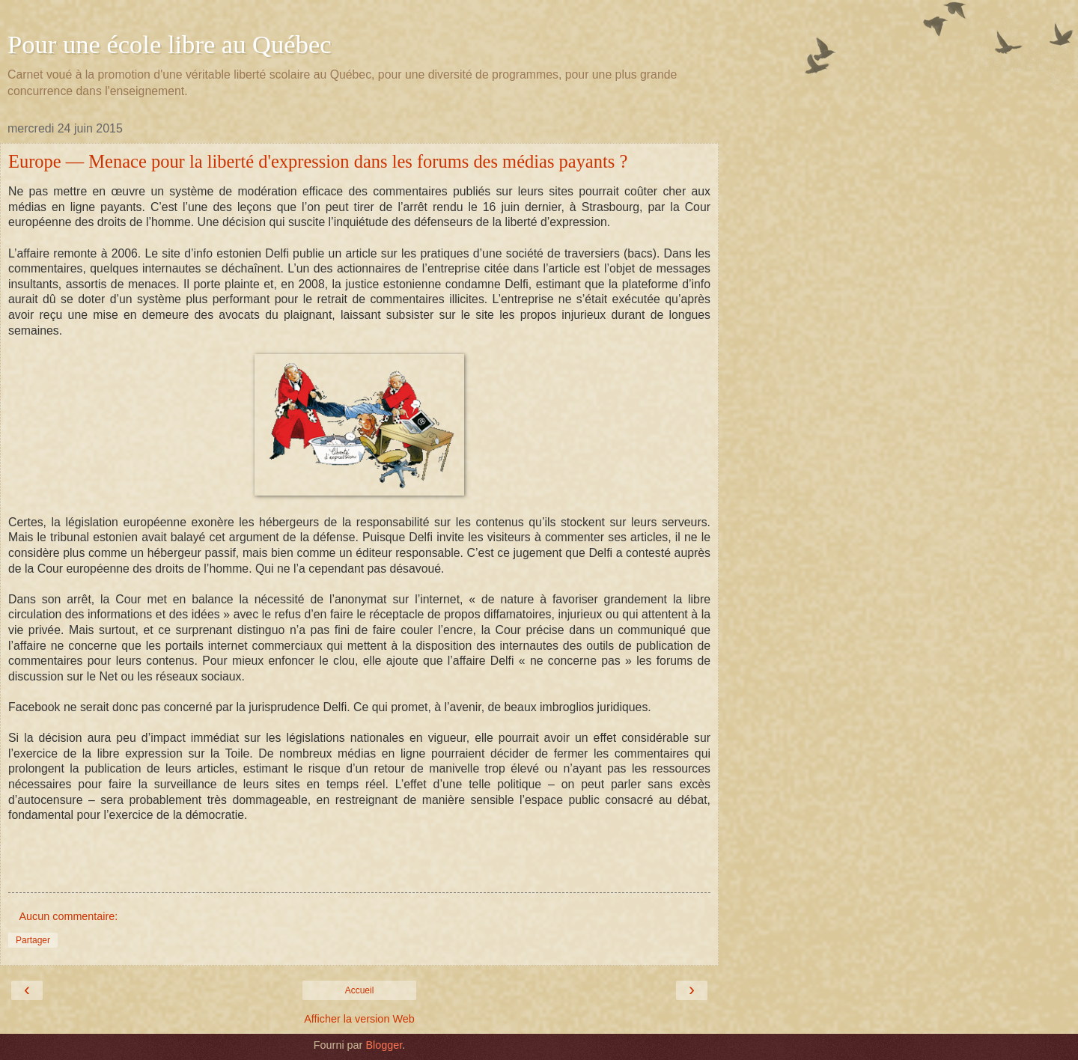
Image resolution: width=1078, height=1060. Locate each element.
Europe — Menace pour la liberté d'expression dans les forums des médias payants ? (317, 161)
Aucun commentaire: (68, 916)
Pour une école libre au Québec (169, 44)
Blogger (383, 1045)
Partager (33, 940)
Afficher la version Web (359, 1019)
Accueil (359, 990)
